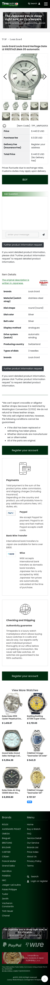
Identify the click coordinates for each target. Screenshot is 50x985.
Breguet (6, 838)
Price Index (33, 852)
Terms (30, 865)
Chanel (6, 915)
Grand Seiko (8, 865)
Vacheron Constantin (8, 905)
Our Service (33, 842)
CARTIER (6, 852)
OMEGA (6, 833)
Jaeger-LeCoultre (11, 884)
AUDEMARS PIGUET (11, 829)
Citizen (5, 856)
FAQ (29, 833)
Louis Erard (16, 39)
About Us (32, 856)
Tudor (5, 894)
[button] (5, 77)
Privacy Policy (34, 861)
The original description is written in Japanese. (15, 281)
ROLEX (5, 824)
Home (30, 824)
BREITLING (7, 842)
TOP (4, 39)
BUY (25, 179)
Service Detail (34, 838)
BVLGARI (6, 847)
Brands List (32, 847)
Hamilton (7, 871)
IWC (4, 880)
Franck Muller (9, 861)
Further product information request (23, 244)
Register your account (25, 450)
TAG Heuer (7, 911)
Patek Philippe (9, 889)
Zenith (5, 898)
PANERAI (6, 875)
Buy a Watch (34, 829)
